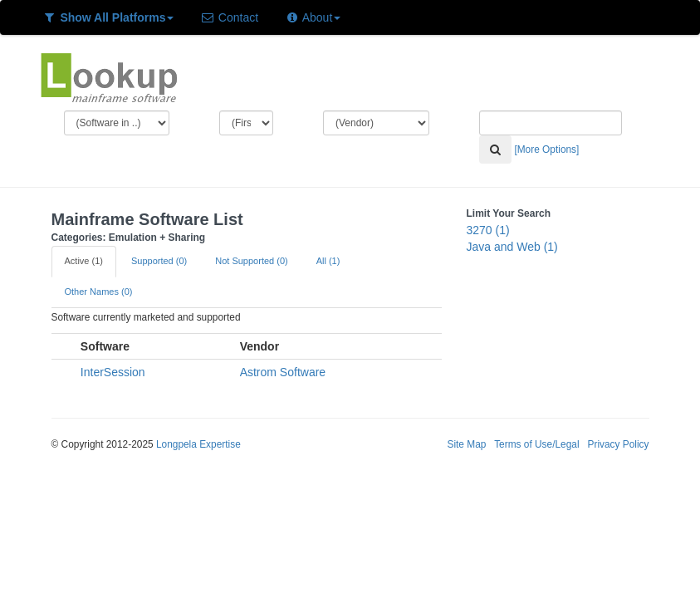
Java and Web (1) (512, 246)
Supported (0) (159, 261)
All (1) (328, 261)
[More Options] (546, 149)
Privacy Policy (618, 444)
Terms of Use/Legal (536, 444)
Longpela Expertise (198, 444)
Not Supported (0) (251, 261)
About (312, 17)
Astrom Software (283, 372)
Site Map (466, 444)
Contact (229, 17)
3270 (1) (488, 230)
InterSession (113, 372)
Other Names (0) (99, 292)
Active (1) (84, 261)
